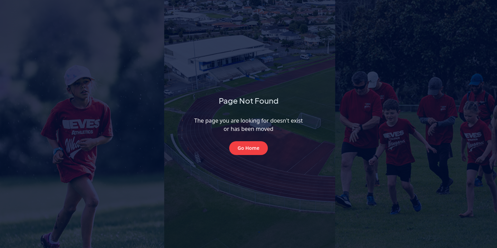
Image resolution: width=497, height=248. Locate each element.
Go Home (248, 148)
